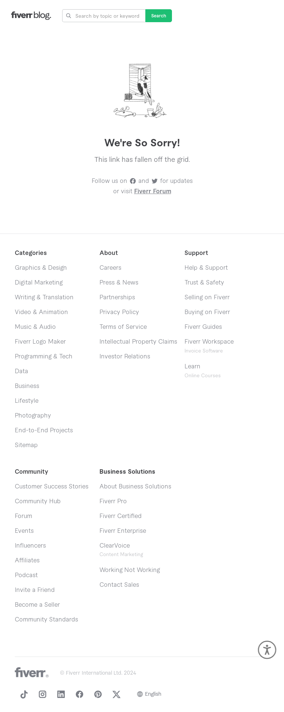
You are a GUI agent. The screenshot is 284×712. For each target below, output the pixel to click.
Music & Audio (35, 327)
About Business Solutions (135, 487)
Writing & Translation (44, 297)
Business (27, 386)
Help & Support (206, 268)
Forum (23, 516)
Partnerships (117, 297)
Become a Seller (37, 605)
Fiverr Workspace (209, 346)
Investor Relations (124, 357)
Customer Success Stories (51, 487)
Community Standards (46, 620)
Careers (110, 268)
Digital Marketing (38, 283)
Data (21, 371)
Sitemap (26, 445)
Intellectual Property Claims (138, 342)
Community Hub (38, 501)
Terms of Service (123, 327)
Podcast (26, 575)
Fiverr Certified (120, 516)
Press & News (118, 283)
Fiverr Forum (152, 191)
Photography (33, 416)
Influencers (30, 546)
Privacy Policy (119, 312)
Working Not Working (129, 570)
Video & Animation (41, 312)
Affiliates (27, 560)
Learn (203, 371)
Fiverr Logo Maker (40, 342)
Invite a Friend (35, 590)
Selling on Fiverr (207, 297)
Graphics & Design (41, 268)
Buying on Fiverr (207, 312)
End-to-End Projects (44, 430)
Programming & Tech (43, 357)
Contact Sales (119, 585)
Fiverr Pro (113, 501)
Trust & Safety (204, 283)
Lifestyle (26, 401)
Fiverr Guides (203, 327)
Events (24, 531)
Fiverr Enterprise (122, 531)
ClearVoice (114, 546)
